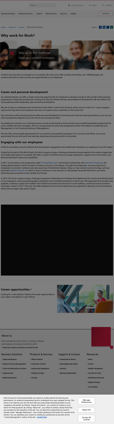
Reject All (86, 410)
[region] (57, 409)
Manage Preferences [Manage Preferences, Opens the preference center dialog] (86, 401)
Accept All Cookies (86, 418)
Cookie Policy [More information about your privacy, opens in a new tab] (42, 417)
